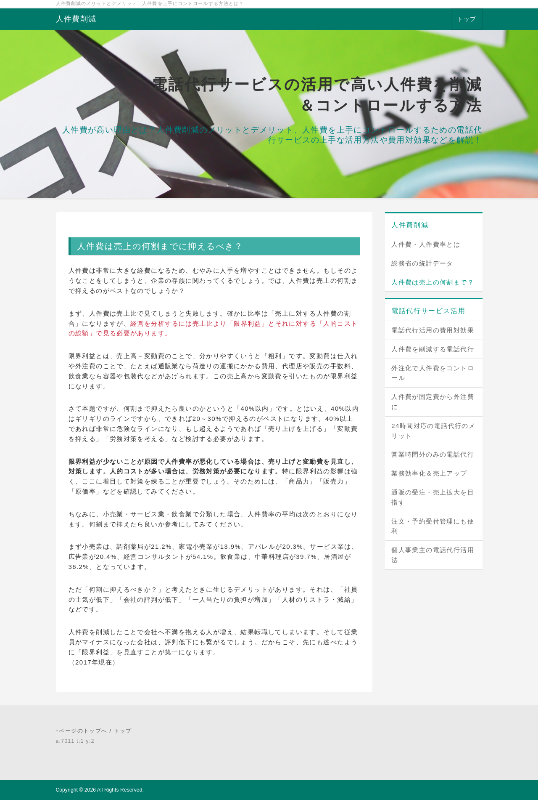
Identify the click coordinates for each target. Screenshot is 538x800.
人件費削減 (76, 19)
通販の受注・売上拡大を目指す (432, 497)
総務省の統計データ (422, 263)
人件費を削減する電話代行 (432, 349)
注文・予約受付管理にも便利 (432, 526)
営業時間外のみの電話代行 (432, 454)
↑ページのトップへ (82, 731)
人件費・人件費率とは (425, 244)
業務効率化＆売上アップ (429, 473)
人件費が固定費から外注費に (432, 401)
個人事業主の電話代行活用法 (432, 554)
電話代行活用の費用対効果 (432, 330)
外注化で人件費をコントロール (432, 373)
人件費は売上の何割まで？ (432, 282)
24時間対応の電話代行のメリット (433, 430)
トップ (466, 19)
